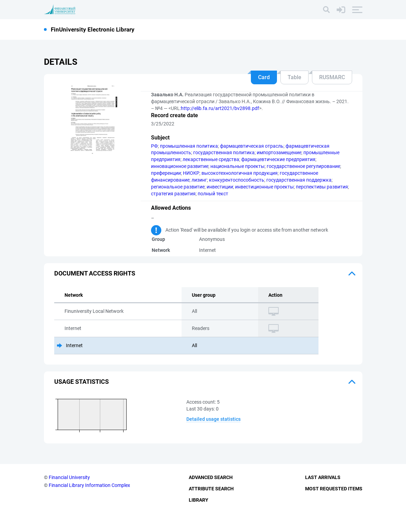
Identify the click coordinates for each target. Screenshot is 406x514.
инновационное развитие (179, 166)
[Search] (326, 9)
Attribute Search (211, 488)
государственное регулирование (303, 166)
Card (264, 77)
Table (294, 77)
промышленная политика (189, 146)
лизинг (199, 180)
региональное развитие (178, 186)
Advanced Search (211, 477)
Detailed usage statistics (213, 419)
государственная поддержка (299, 180)
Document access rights (94, 273)
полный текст (213, 193)
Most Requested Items (333, 488)
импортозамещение (279, 152)
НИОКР (191, 173)
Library (198, 500)
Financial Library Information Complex (89, 485)
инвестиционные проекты (264, 186)
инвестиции (220, 186)
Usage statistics (81, 381)
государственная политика (224, 152)
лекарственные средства (211, 159)
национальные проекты (237, 166)
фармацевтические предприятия (278, 159)
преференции (166, 173)
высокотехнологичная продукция (239, 173)
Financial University (69, 477)
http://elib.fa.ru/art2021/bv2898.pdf (220, 108)
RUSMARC (332, 77)
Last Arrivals (322, 477)
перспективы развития (322, 186)
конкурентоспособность (236, 180)
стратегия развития (173, 193)
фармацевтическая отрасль (251, 146)
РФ (154, 146)
